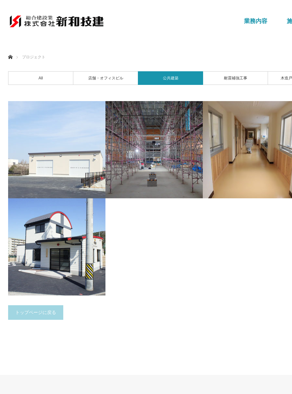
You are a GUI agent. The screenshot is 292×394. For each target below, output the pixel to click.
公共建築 (170, 78)
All (41, 78)
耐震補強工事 (235, 78)
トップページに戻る (35, 312)
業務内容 (255, 21)
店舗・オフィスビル (105, 78)
